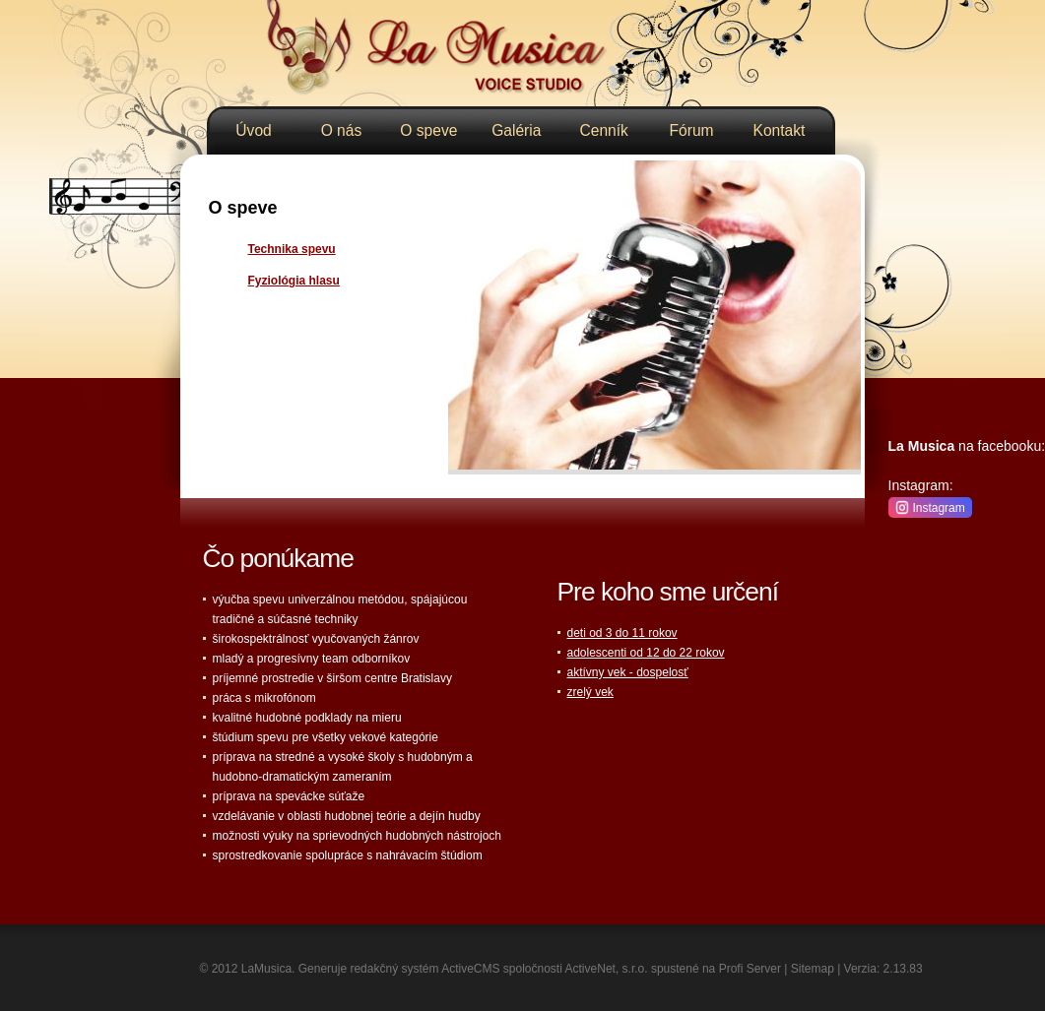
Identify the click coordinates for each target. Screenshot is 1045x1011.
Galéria (516, 130)
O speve (428, 130)
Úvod (253, 130)
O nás (341, 130)
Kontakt (779, 130)
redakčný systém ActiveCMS (424, 969)
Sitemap (812, 969)
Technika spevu (292, 249)
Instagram (930, 507)
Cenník (603, 130)
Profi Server (750, 969)
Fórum (692, 130)
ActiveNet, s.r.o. (606, 969)
